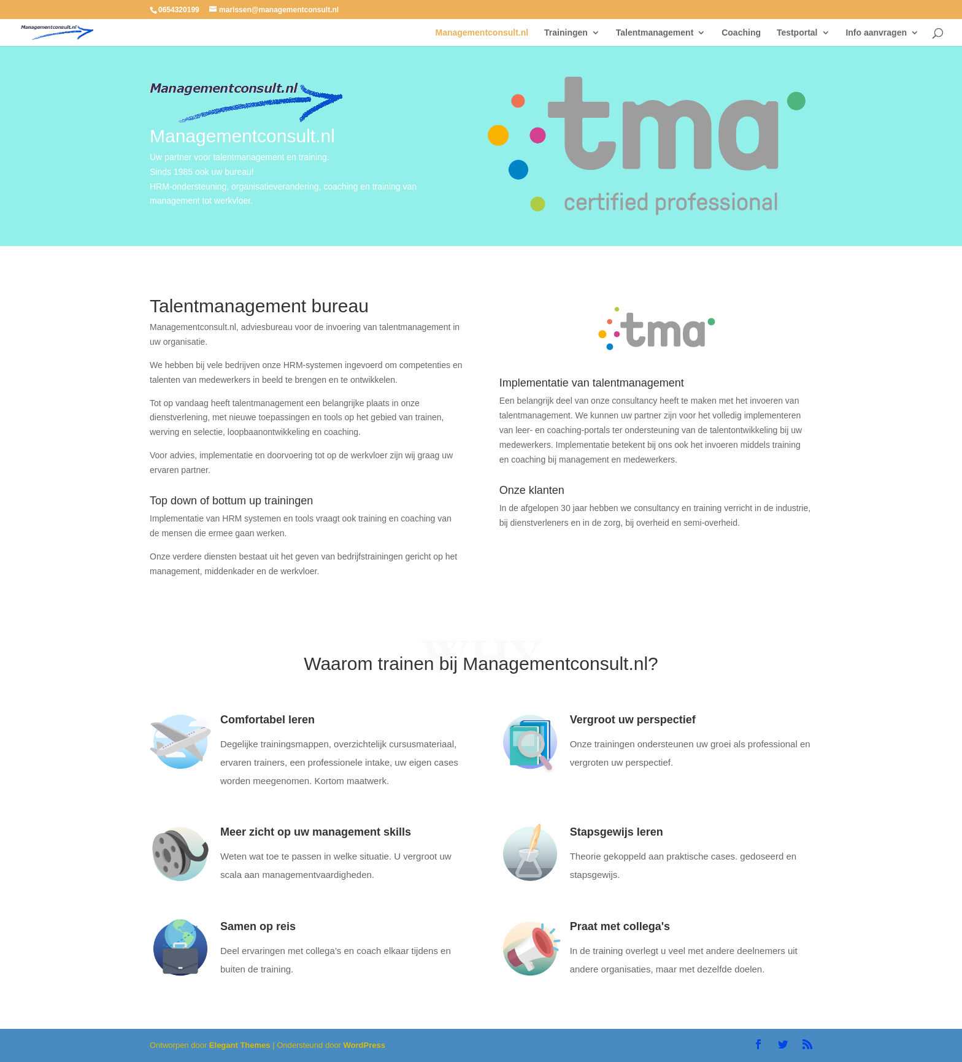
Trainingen (566, 32)
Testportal (797, 32)
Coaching (741, 32)
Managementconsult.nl (482, 32)
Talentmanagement (655, 32)
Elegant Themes (240, 1045)
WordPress (364, 1045)
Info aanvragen (876, 32)
